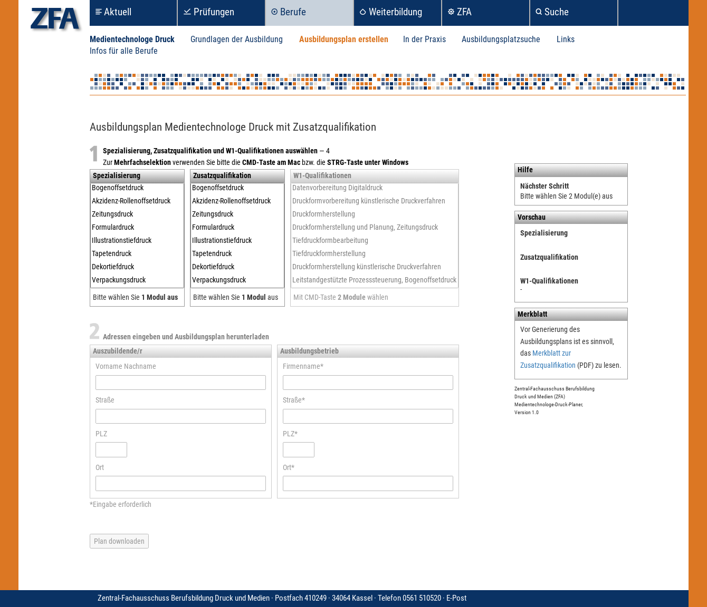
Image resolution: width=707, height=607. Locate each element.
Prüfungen (214, 12)
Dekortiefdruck (137, 266)
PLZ (101, 433)
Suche (556, 12)
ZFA (464, 12)
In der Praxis (424, 39)
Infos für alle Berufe (124, 51)
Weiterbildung (395, 12)
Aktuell (117, 12)
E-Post (456, 598)
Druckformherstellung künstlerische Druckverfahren (374, 266)
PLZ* (290, 433)
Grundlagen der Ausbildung (236, 39)
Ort (99, 467)
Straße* (294, 400)
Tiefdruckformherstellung (374, 253)
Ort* (288, 467)
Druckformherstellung (374, 214)
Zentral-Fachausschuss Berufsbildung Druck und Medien (272, 598)
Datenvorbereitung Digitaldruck (374, 187)
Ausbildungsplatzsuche (501, 39)
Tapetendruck (137, 253)
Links (566, 39)
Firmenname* (303, 366)
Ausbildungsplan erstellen (343, 39)
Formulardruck (137, 227)
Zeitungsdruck (137, 214)
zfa (55, 21)
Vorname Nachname (125, 366)
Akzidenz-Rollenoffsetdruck (137, 201)
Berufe (293, 12)
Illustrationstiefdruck (137, 240)
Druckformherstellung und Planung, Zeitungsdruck (374, 227)
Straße (104, 400)
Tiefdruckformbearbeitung (374, 240)
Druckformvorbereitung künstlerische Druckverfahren (374, 201)
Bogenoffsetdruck (137, 187)
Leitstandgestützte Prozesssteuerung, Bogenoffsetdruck (374, 280)
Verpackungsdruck (137, 280)
